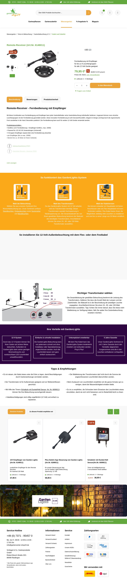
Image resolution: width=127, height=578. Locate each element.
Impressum (68, 543)
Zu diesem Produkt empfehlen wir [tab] (41, 411)
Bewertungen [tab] (32, 99)
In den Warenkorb (105, 85)
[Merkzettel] (102, 12)
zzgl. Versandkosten (93, 75)
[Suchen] (88, 12)
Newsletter (68, 562)
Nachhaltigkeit (50, 556)
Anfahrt (67, 539)
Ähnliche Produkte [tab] (16, 411)
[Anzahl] (81, 85)
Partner (47, 551)
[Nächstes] (57, 64)
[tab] (14, 99)
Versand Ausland (50, 539)
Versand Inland (50, 535)
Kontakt (67, 535)
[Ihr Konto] (117, 12)
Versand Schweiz (51, 543)
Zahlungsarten (50, 547)
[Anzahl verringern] (76, 85)
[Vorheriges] (25, 64)
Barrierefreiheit (50, 560)
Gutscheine (68, 566)
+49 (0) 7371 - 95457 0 (19, 535)
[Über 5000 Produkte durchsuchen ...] (61, 12)
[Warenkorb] (110, 12)
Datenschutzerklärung (72, 551)
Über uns (48, 564)
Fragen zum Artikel (82, 91)
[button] (11, 163)
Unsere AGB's (69, 547)
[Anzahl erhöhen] (86, 85)
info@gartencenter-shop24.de (18, 545)
